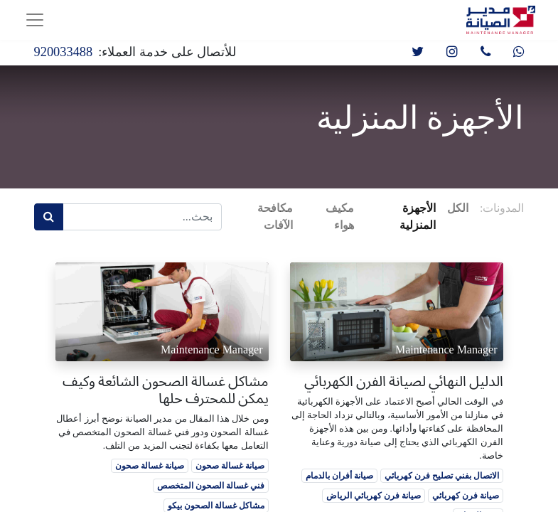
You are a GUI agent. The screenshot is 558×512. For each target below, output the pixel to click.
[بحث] (48, 216)
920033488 (63, 52)
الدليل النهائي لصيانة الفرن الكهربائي (403, 381)
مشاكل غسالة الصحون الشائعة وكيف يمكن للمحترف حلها (166, 390)
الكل (457, 208)
